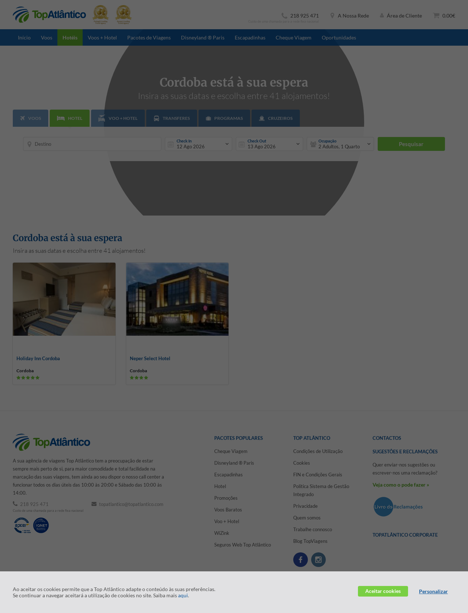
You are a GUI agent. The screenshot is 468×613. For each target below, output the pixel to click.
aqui (183, 595)
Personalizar (433, 591)
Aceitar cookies (383, 591)
